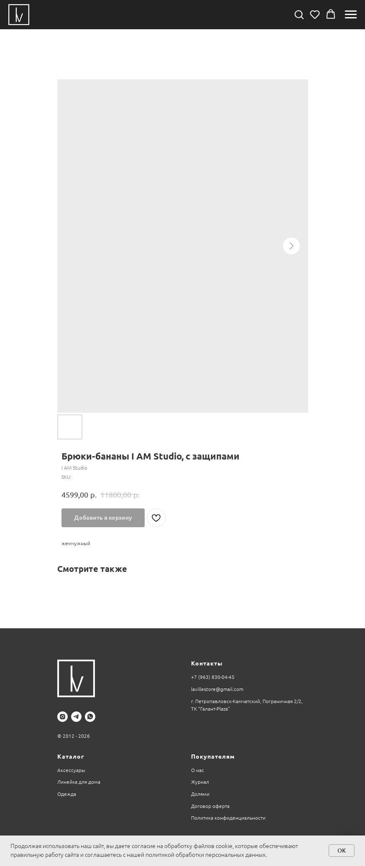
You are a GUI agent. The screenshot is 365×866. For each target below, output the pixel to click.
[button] (299, 14)
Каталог (70, 756)
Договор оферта (210, 806)
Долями (200, 794)
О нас (197, 770)
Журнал (200, 782)
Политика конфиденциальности (228, 817)
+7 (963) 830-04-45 (213, 677)
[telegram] (76, 716)
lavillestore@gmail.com (217, 689)
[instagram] (62, 716)
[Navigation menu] (351, 14)
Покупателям (213, 756)
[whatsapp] (90, 716)
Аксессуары (71, 770)
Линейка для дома (78, 782)
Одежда (66, 794)
